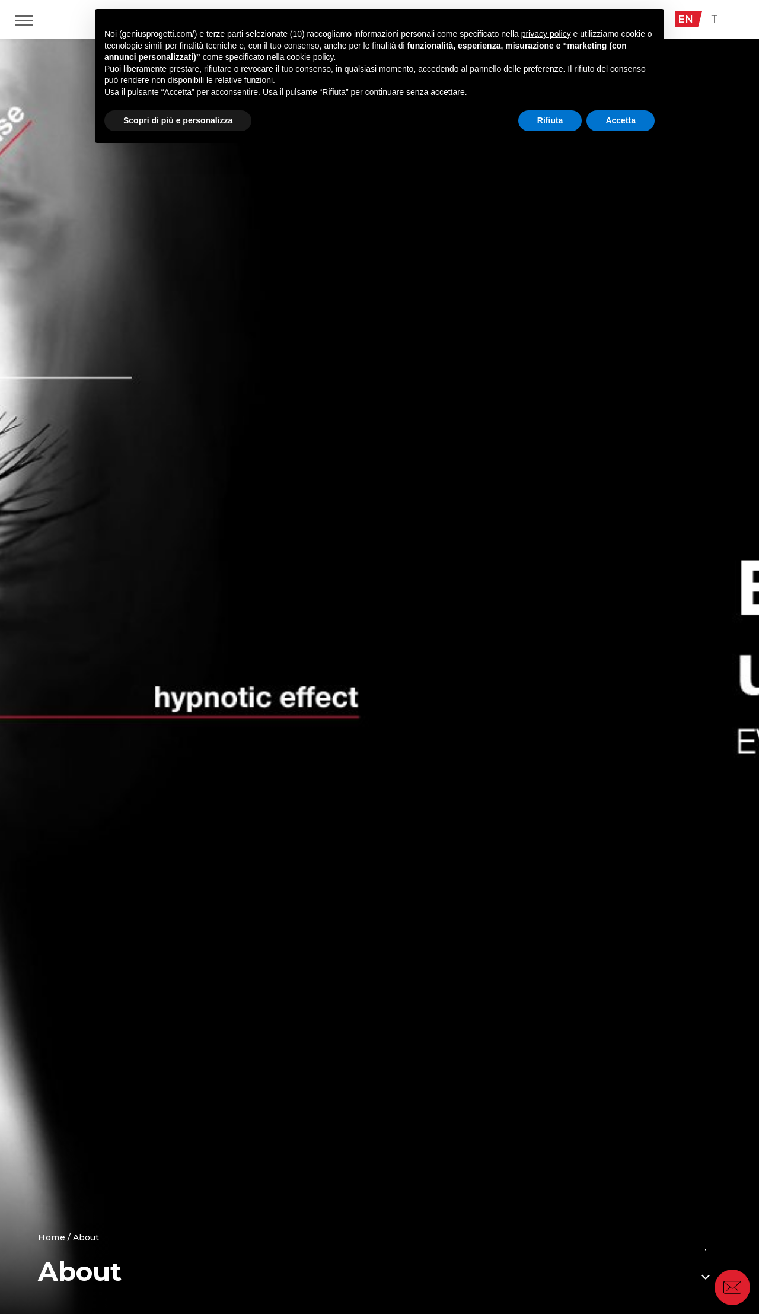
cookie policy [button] (309, 57)
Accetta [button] (620, 120)
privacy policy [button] (546, 34)
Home (51, 1237)
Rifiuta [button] (550, 120)
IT (713, 19)
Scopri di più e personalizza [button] (177, 120)
